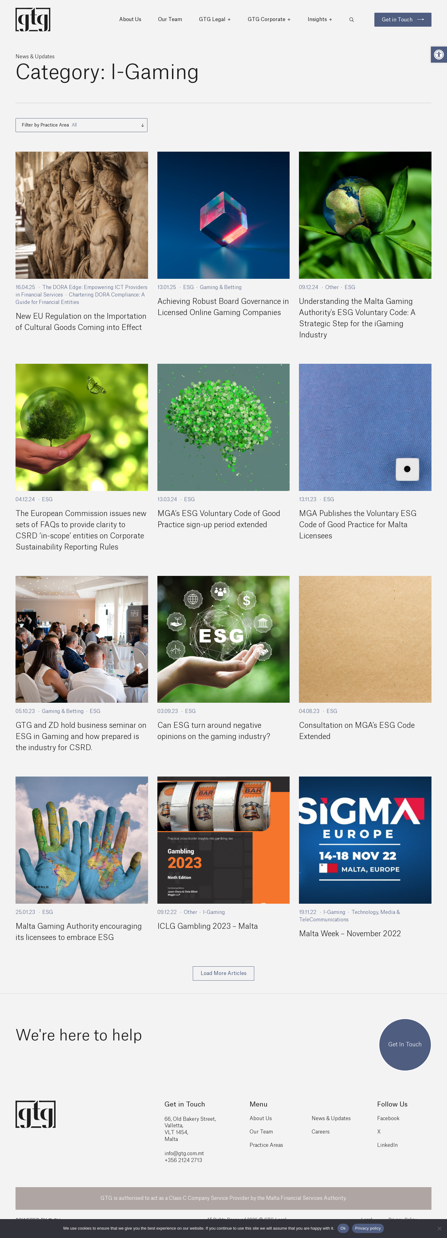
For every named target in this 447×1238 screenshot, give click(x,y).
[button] (439, 55)
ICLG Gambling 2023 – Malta (208, 933)
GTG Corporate (269, 21)
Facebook (388, 1125)
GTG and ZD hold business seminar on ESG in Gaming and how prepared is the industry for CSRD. (79, 744)
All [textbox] (74, 129)
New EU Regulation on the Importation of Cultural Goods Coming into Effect (81, 331)
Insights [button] (320, 21)
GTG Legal (215, 21)
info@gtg (175, 1161)
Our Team (170, 21)
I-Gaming (214, 919)
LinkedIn (387, 1152)
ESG (188, 291)
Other (332, 291)
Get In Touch (405, 1052)
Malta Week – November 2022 (351, 941)
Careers (321, 1139)
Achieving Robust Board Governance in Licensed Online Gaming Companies (220, 317)
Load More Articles (223, 980)
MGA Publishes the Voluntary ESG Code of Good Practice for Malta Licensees (359, 532)
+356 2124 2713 (183, 1167)
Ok (343, 1228)
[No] (439, 1228)
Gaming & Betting (221, 291)
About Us (130, 21)
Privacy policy (368, 1228)
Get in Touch (397, 21)
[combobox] (81, 129)
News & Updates (331, 1125)
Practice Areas (266, 1152)
